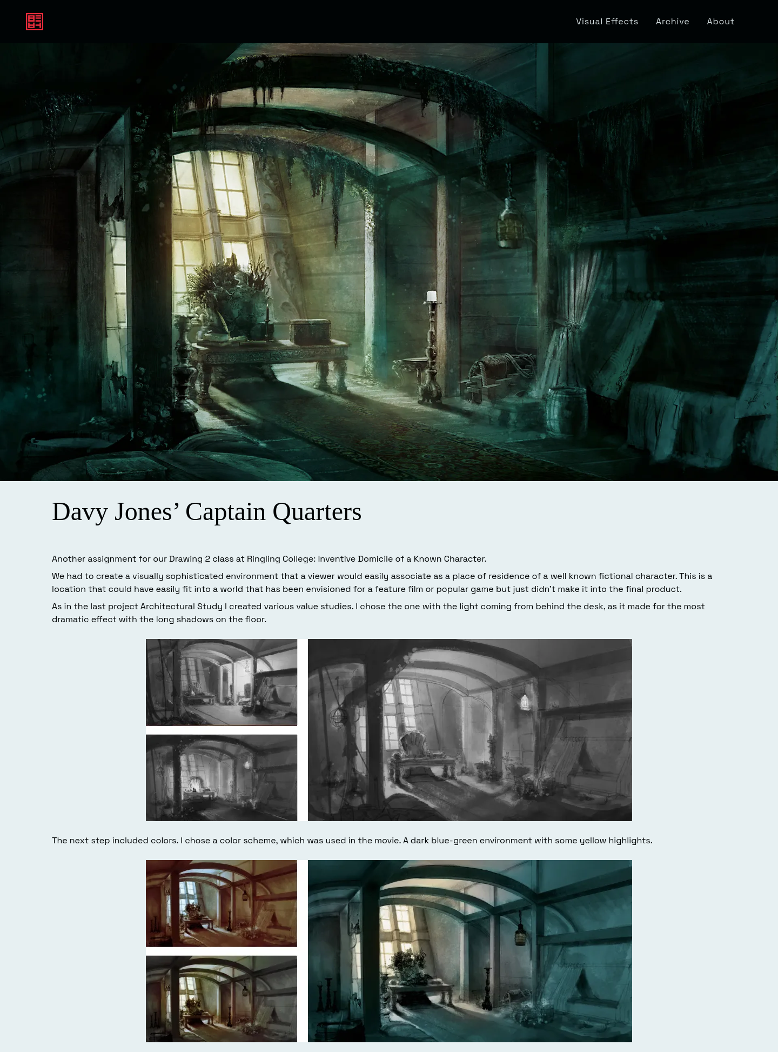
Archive (673, 21)
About (721, 21)
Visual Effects (607, 21)
